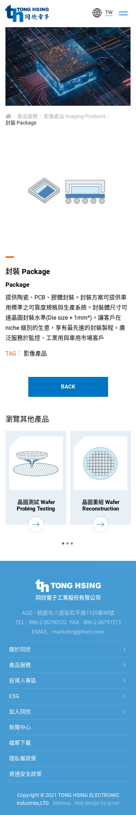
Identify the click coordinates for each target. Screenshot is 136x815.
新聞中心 (20, 727)
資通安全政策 (25, 774)
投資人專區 (22, 680)
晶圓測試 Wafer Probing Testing (36, 505)
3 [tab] (72, 543)
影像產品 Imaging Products (75, 116)
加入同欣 (20, 712)
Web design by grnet (96, 803)
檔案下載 (20, 743)
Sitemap (62, 803)
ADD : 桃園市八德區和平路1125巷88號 (68, 613)
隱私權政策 (22, 758)
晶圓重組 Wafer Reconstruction (100, 505)
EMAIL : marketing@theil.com (68, 632)
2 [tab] (67, 543)
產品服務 (27, 116)
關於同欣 (20, 649)
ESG (14, 696)
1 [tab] (63, 543)
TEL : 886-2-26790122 (41, 622)
